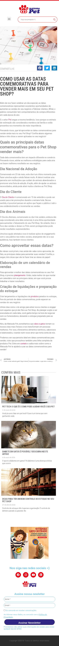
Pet (9, 120)
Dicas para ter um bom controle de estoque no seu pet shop (28, 500)
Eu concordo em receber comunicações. (20, 610)
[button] (9, 19)
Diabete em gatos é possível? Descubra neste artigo (25, 452)
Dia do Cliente (8, 197)
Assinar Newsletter (29, 622)
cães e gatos (39, 324)
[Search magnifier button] (54, 19)
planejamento (19, 275)
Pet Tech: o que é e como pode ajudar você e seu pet (28, 406)
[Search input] (36, 19)
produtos (35, 296)
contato (23, 343)
